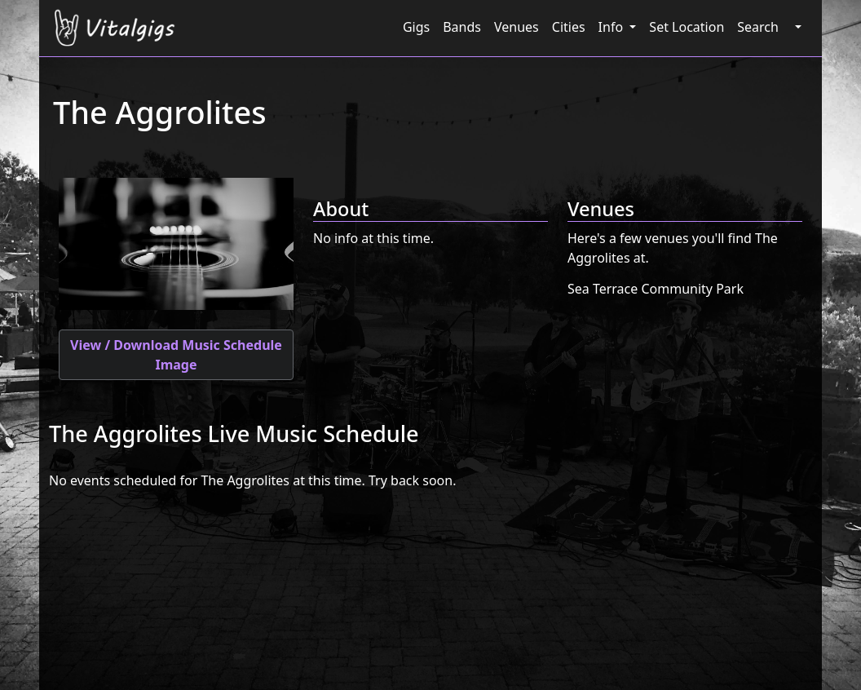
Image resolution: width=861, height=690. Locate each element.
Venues (516, 27)
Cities (568, 27)
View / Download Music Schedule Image (176, 355)
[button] (796, 27)
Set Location (686, 27)
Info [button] (612, 27)
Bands (462, 27)
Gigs (416, 27)
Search (758, 27)
